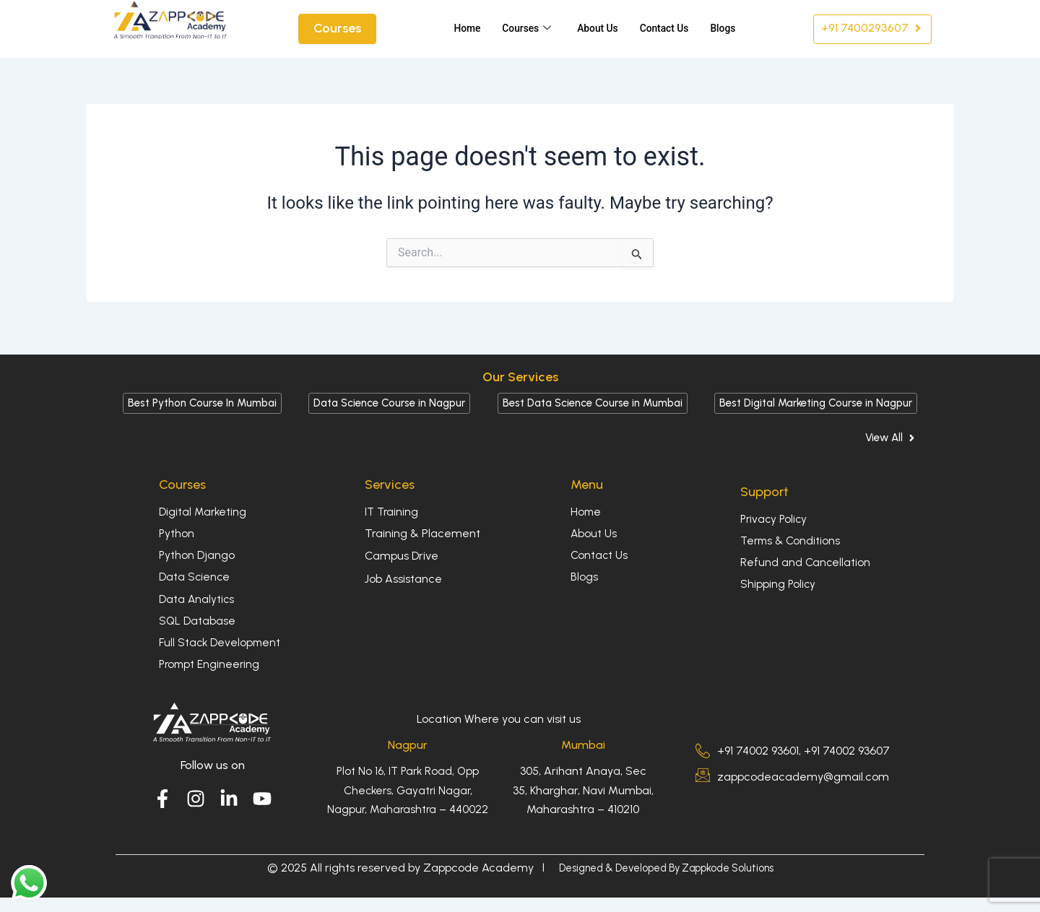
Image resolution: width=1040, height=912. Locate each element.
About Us (594, 28)
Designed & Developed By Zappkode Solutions (666, 867)
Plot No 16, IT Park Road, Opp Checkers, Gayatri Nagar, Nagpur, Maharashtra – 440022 (408, 791)
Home (457, 28)
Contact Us (665, 28)
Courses (520, 28)
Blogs (727, 28)
